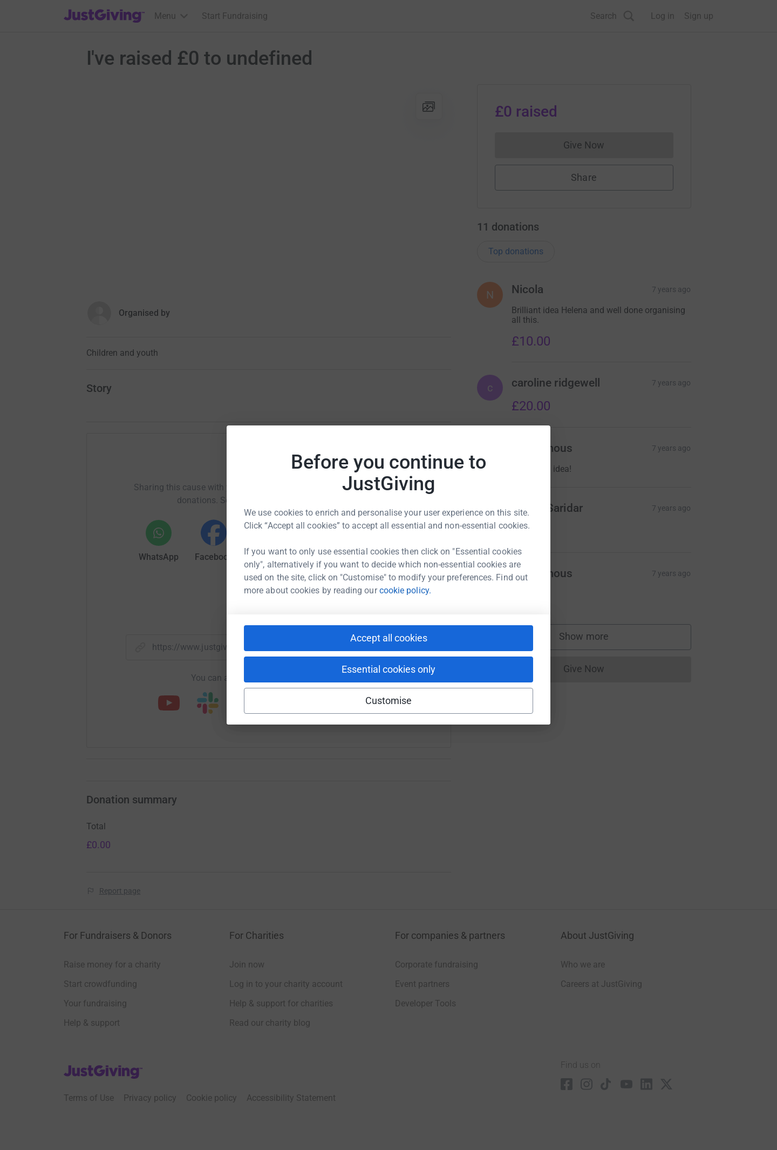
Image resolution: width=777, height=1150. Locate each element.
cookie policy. (405, 590)
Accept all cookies (388, 638)
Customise (388, 700)
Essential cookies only (388, 669)
